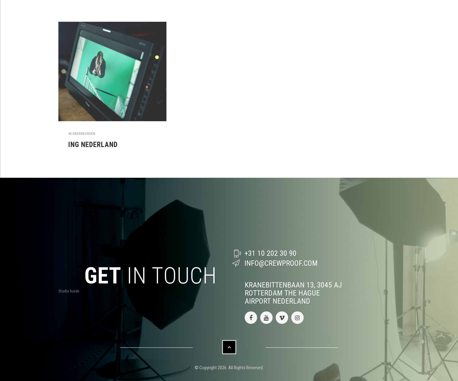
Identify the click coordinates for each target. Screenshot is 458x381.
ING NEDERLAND (93, 144)
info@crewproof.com (281, 263)
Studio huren (68, 291)
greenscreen (83, 134)
